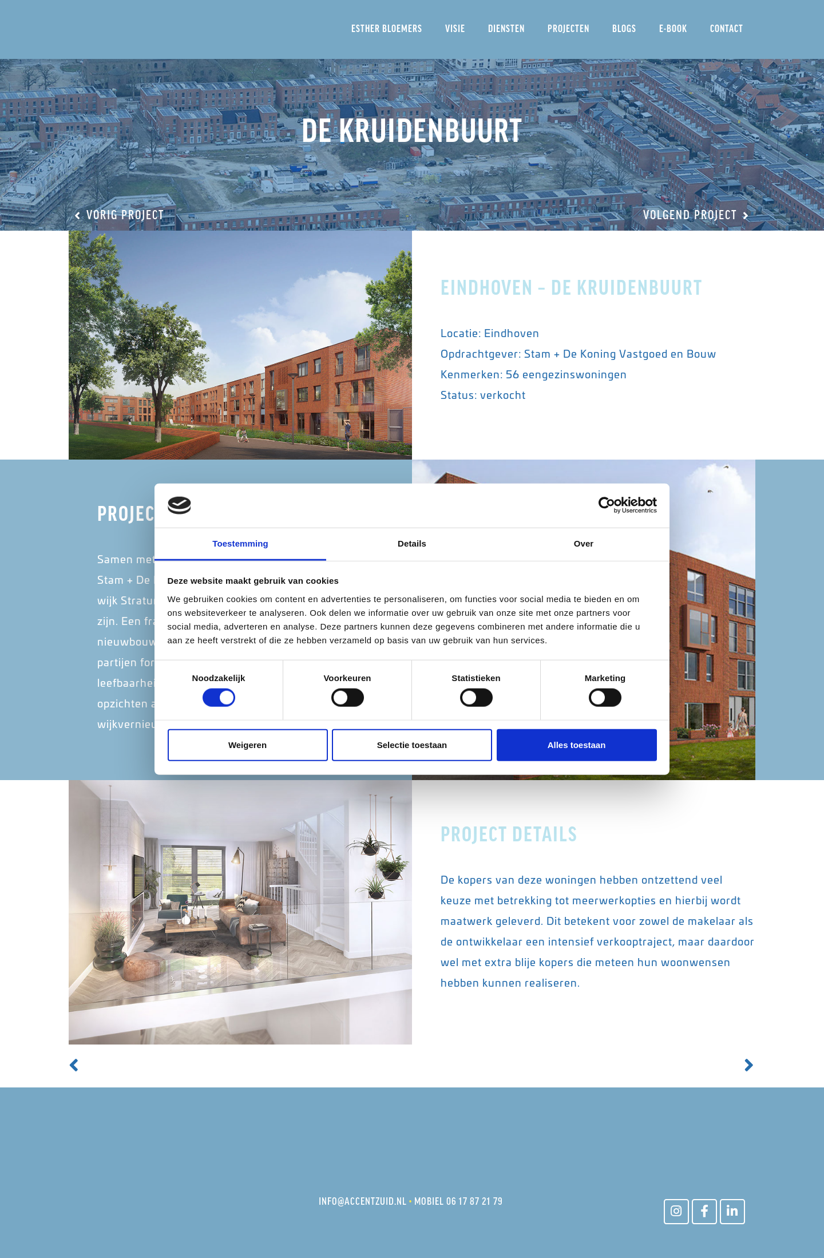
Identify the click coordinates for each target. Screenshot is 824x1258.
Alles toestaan (577, 744)
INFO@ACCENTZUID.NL (363, 1202)
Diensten (506, 29)
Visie (455, 29)
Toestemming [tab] (240, 543)
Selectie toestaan (412, 744)
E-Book (673, 29)
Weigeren (247, 744)
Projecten (568, 29)
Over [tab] (584, 543)
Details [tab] (412, 543)
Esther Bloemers (386, 29)
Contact (726, 29)
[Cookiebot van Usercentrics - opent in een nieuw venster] (607, 505)
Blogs (624, 29)
